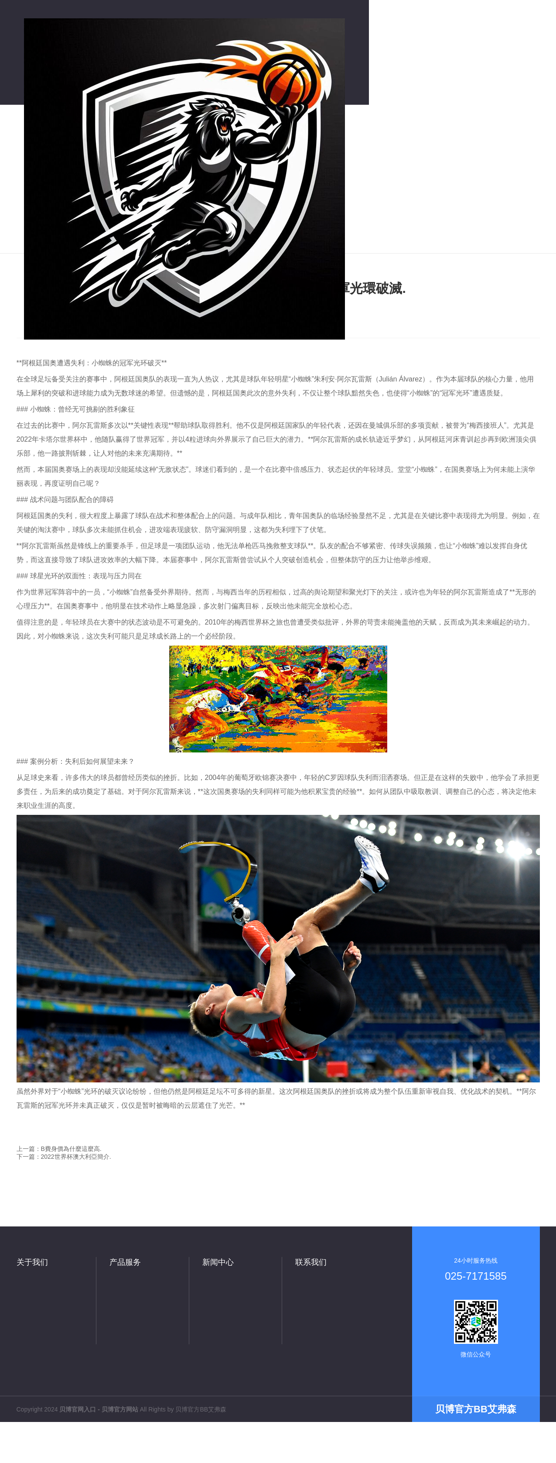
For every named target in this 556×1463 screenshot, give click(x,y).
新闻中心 (218, 1262)
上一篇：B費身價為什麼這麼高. (59, 1148)
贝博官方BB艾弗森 (200, 1409)
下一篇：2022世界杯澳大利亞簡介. (64, 1156)
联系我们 (311, 1262)
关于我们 (32, 1262)
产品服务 (125, 1262)
